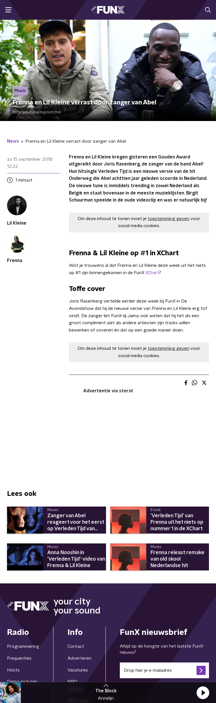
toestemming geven (168, 218)
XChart (152, 272)
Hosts (13, 670)
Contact (76, 646)
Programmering (23, 646)
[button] (203, 693)
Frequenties (19, 658)
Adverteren (79, 658)
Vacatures (78, 670)
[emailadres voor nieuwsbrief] (164, 670)
